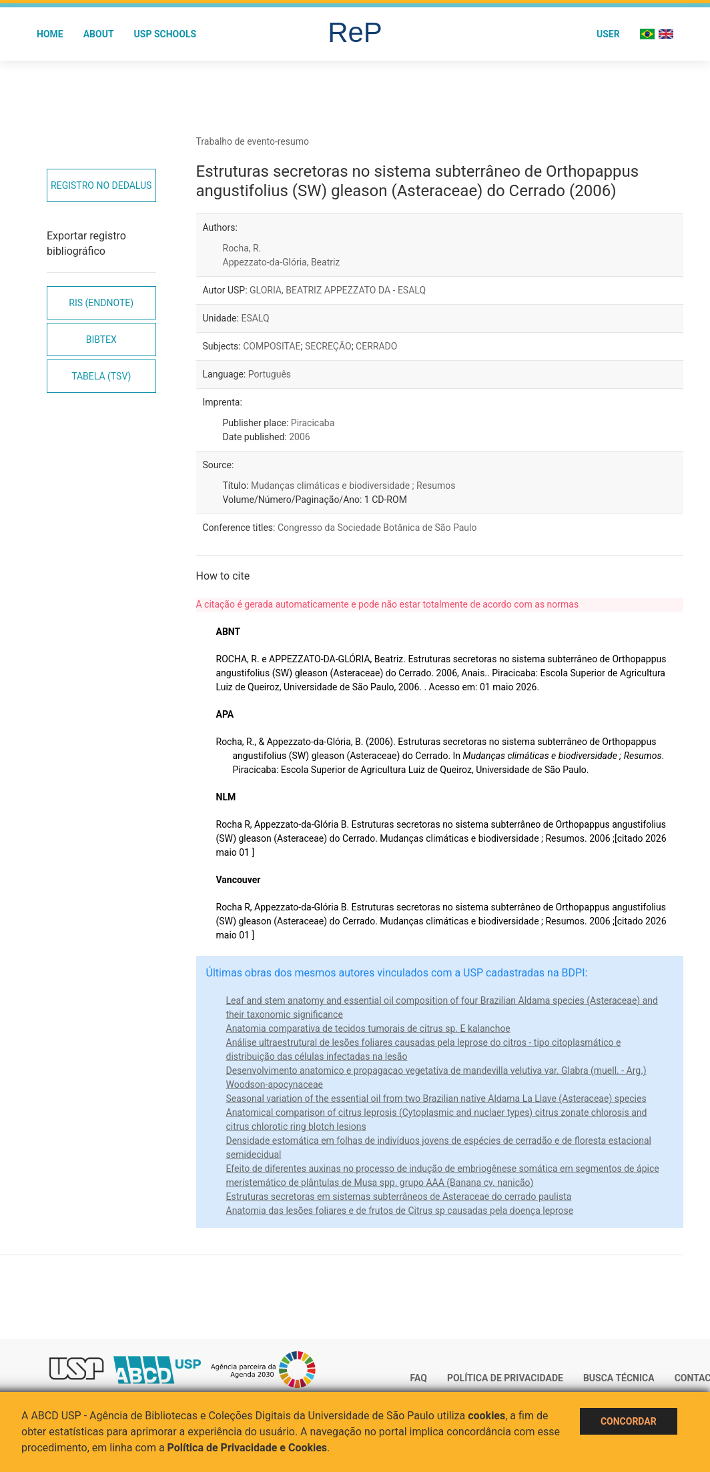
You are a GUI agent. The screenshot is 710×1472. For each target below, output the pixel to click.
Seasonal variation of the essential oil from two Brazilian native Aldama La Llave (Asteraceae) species (436, 1098)
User (608, 34)
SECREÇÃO (328, 346)
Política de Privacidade (505, 1378)
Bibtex (101, 339)
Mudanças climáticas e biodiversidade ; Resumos (353, 485)
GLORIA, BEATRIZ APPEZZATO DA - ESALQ (338, 290)
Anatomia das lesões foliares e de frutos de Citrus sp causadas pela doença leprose (400, 1210)
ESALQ (255, 318)
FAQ (418, 1378)
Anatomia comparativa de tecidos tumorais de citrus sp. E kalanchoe (368, 1028)
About (98, 34)
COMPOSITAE (271, 346)
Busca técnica (619, 1378)
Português (269, 374)
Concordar (629, 1421)
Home (50, 34)
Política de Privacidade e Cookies (247, 1447)
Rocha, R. (242, 248)
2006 (299, 437)
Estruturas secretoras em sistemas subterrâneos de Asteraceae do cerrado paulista (399, 1196)
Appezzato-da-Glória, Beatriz (281, 262)
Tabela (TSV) (101, 376)
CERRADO (376, 346)
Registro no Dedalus (101, 185)
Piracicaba (312, 423)
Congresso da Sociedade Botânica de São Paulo (377, 527)
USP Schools (165, 34)
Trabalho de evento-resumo (253, 141)
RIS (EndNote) (101, 302)
